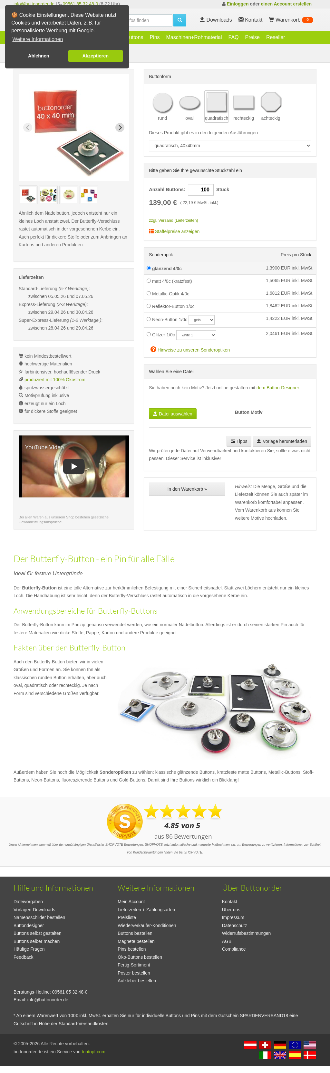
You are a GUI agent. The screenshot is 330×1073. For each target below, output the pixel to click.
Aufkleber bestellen (137, 980)
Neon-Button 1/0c (167, 319)
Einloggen (238, 3)
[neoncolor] (202, 320)
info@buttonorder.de (34, 3)
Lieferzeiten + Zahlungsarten (146, 909)
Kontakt (229, 901)
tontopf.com (93, 1051)
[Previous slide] (27, 127)
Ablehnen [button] (38, 55)
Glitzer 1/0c (161, 334)
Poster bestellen (134, 973)
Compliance (234, 949)
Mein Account (131, 901)
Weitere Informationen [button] (37, 39)
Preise (252, 37)
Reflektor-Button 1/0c (170, 306)
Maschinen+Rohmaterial (194, 37)
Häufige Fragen (29, 949)
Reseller (275, 37)
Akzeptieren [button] (95, 55)
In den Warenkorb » (187, 489)
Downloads (216, 20)
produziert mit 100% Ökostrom (54, 379)
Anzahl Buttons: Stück (189, 190)
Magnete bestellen (136, 941)
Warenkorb (291, 20)
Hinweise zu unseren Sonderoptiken (190, 349)
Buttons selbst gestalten (38, 933)
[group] (28, 195)
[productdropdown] (230, 145)
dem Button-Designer (278, 387)
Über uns (231, 909)
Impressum (233, 917)
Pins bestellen (132, 949)
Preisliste (127, 917)
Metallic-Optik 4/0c (168, 293)
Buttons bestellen (135, 933)
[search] (137, 20)
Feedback (23, 957)
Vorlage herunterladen (282, 441)
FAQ (233, 37)
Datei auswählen (172, 413)
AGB (227, 941)
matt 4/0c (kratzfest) (169, 281)
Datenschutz (234, 925)
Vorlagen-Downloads (34, 909)
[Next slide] (119, 127)
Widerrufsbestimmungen (246, 933)
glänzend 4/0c (164, 268)
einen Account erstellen (286, 3)
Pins (155, 37)
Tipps (239, 441)
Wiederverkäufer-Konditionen (147, 925)
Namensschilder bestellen (39, 917)
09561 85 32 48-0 (80, 3)
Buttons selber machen (37, 941)
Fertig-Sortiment (134, 964)
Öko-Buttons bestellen (140, 957)
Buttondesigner (29, 925)
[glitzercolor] (196, 335)
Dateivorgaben (28, 901)
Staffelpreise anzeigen (174, 231)
